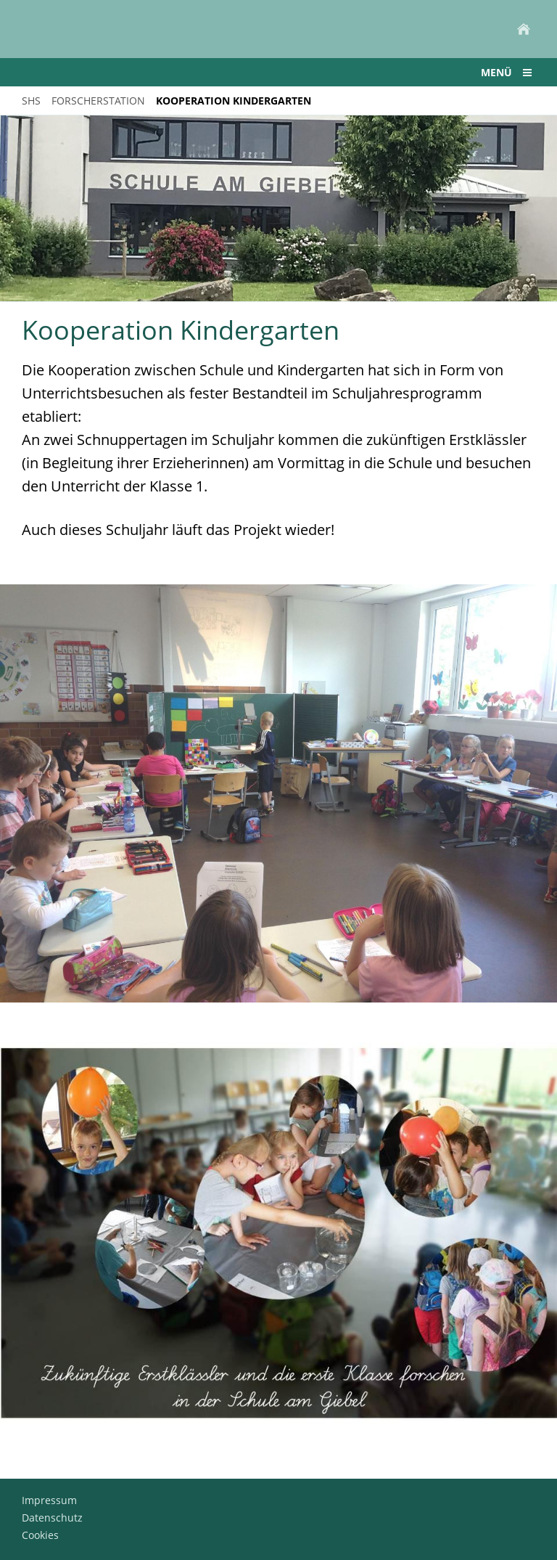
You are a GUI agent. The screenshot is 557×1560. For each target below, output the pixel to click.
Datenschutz (52, 1517)
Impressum (49, 1500)
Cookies (40, 1535)
